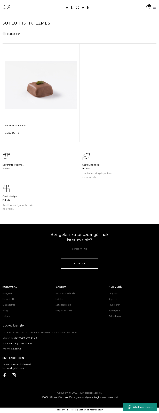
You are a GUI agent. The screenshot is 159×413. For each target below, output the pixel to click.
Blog (5, 310)
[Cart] (148, 7)
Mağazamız (9, 305)
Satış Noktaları (63, 305)
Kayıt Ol (113, 299)
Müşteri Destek (63, 310)
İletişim (6, 316)
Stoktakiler (13, 34)
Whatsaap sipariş (140, 407)
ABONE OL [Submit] (79, 263)
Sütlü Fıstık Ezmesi (15, 125)
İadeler (59, 299)
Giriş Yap (113, 293)
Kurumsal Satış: (19, 344)
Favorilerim (114, 305)
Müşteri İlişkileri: (20, 338)
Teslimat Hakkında (65, 293)
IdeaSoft (60, 410)
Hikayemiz (8, 293)
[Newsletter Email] (79, 250)
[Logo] (77, 7)
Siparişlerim (115, 310)
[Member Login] (9, 7)
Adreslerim (115, 316)
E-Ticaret (71, 410)
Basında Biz (9, 299)
